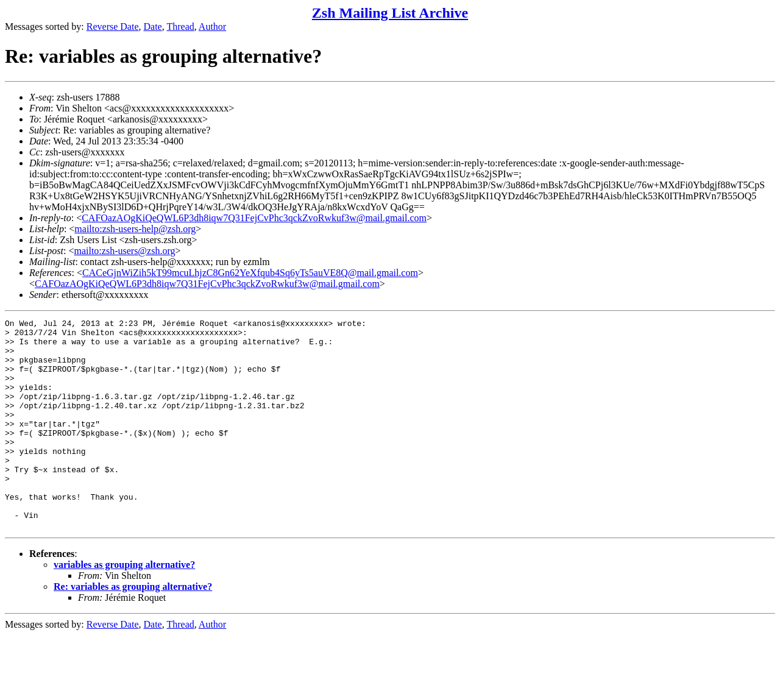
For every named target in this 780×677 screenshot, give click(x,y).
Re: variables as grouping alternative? (133, 628)
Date (153, 26)
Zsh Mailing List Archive (390, 13)
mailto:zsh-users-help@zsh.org (135, 229)
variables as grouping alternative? (124, 606)
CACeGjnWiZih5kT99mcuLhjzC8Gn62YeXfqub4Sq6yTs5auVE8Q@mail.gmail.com (250, 273)
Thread (180, 26)
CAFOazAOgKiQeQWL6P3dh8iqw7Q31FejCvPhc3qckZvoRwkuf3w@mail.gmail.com (254, 218)
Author (212, 26)
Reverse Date (113, 26)
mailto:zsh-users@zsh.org (124, 251)
